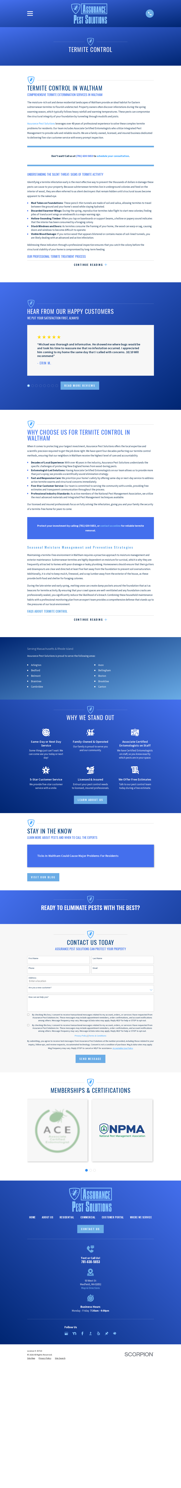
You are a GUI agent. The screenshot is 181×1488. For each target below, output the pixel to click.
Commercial (88, 1217)
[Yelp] (98, 1333)
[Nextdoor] (74, 1333)
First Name (33, 958)
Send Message (90, 1059)
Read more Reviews (79, 385)
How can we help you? (39, 997)
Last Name (97, 958)
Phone (31, 968)
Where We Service (141, 1217)
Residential (67, 1217)
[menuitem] (31, 1358)
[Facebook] (82, 1333)
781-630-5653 (90, 1261)
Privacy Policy (81, 1035)
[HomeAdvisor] (115, 1333)
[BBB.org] (90, 1333)
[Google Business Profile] (66, 1333)
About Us (47, 1217)
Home (32, 1217)
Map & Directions (90, 1288)
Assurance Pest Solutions (41, 123)
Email (95, 968)
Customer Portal (113, 1217)
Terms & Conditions (97, 1035)
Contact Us (90, 1229)
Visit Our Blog (43, 877)
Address (32, 978)
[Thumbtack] (106, 1333)
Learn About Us (90, 800)
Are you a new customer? (40, 987)
